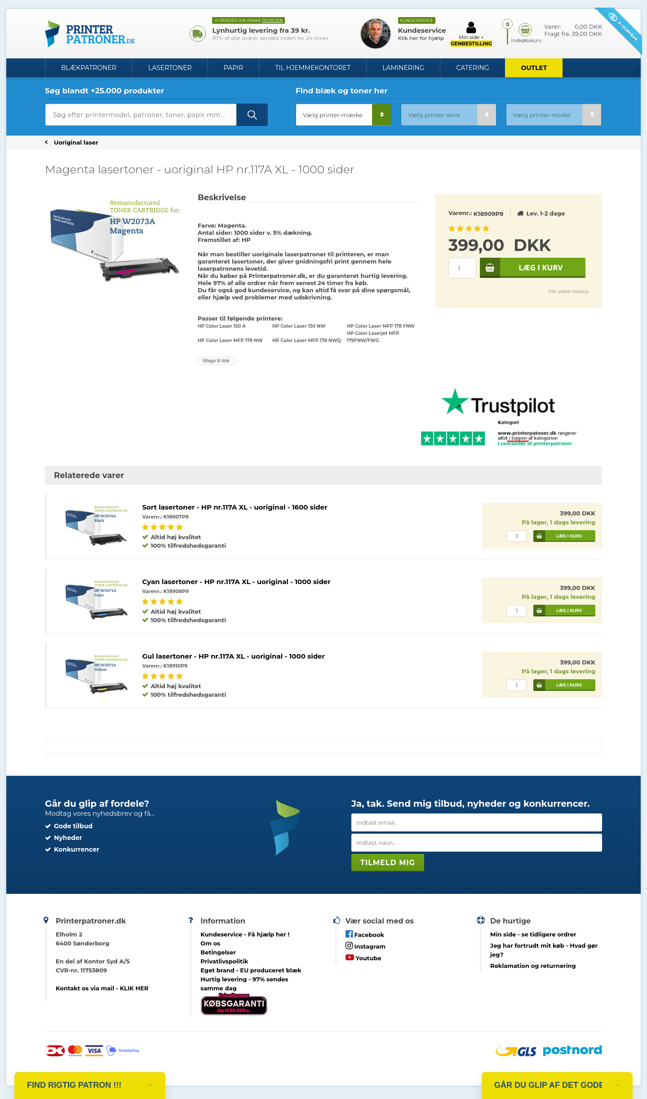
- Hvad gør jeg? (544, 950)
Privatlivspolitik (224, 961)
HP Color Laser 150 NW (299, 326)
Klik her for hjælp (421, 38)
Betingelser (218, 952)
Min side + (471, 34)
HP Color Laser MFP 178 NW (230, 340)
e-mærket (623, 26)
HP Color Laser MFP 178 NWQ (306, 340)
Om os (210, 943)
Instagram (366, 945)
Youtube (363, 957)
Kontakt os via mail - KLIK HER (102, 988)
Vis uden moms (569, 291)
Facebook (365, 934)
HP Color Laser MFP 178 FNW (381, 326)
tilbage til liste (216, 360)
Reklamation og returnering (533, 965)
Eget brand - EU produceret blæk (250, 970)
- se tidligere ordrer (533, 934)
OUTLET (534, 68)
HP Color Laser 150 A (222, 326)
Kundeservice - (244, 934)
